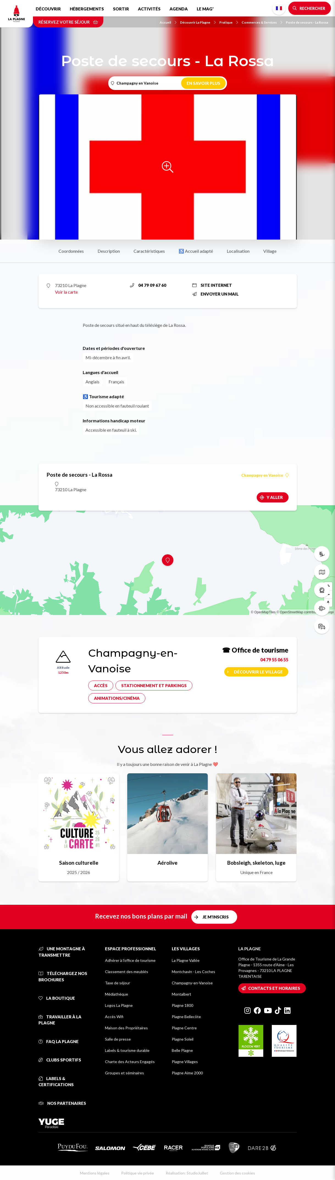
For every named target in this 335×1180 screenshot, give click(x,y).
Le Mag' (205, 8)
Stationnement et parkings (154, 685)
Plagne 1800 (182, 1005)
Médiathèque (116, 994)
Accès (100, 685)
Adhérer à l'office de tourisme (130, 960)
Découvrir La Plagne (198, 22)
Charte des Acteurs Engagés (130, 1061)
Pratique (228, 22)
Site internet (212, 285)
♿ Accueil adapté (196, 251)
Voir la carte (66, 291)
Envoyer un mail (215, 293)
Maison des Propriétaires (126, 1028)
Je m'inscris (216, 916)
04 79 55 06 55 (274, 659)
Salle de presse (118, 1039)
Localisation (238, 251)
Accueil (168, 22)
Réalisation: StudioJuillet (187, 1173)
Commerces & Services (262, 22)
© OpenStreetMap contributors (298, 612)
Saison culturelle (78, 862)
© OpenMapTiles (263, 612)
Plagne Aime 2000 (187, 1073)
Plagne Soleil (182, 1039)
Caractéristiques (149, 251)
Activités (149, 8)
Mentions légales (94, 1173)
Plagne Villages (185, 1061)
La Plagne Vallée (186, 960)
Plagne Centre (184, 1028)
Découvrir (48, 8)
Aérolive (167, 862)
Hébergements (87, 8)
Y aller (275, 497)
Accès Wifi (114, 1016)
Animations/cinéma (117, 698)
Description (109, 251)
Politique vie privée (137, 1173)
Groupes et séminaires (124, 1073)
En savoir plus (203, 83)
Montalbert (181, 994)
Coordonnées (71, 251)
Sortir (121, 8)
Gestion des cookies (237, 1173)
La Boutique (56, 998)
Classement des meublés (126, 971)
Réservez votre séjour (68, 21)
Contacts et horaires (274, 988)
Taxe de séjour (117, 982)
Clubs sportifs (59, 1059)
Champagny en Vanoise (265, 475)
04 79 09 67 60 (148, 285)
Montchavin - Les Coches (193, 971)
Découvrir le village (258, 671)
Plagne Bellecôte (186, 1016)
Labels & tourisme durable (127, 1050)
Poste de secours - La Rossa (307, 22)
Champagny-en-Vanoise (192, 982)
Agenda (179, 8)
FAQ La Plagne (58, 1041)
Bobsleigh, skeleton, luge (256, 862)
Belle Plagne (182, 1050)
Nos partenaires (62, 1103)
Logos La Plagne (119, 1005)
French (279, 8)
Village (269, 251)
